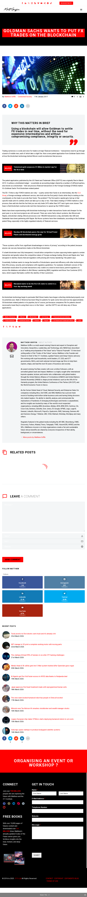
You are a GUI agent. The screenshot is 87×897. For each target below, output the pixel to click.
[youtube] (4, 807)
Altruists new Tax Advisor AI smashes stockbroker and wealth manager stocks (40, 708)
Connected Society (25, 97)
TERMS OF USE (52, 881)
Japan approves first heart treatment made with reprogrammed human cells (39, 687)
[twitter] (23, 803)
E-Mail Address (38, 798)
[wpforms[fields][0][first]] (44, 793)
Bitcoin (22, 317)
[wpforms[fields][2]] (57, 832)
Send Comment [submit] (13, 559)
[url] (43, 546)
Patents (37, 320)
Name (35, 790)
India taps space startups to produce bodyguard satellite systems (35, 730)
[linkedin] (13, 803)
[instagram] (9, 803)
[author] (43, 536)
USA (79, 320)
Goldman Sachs (24, 320)
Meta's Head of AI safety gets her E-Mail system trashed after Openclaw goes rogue (42, 666)
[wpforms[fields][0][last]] (71, 793)
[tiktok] (18, 803)
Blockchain (33, 317)
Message (36, 825)
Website (35, 816)
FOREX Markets (9, 320)
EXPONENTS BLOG (72, 878)
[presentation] (48, 849)
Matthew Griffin (10, 97)
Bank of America (10, 317)
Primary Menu (81, 9)
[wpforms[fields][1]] (57, 802)
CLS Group (45, 317)
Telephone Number (39, 807)
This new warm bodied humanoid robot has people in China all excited (37, 698)
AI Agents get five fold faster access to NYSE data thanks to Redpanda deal (39, 676)
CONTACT (49, 878)
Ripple (46, 320)
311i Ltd (18, 878)
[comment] (43, 516)
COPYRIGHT (58, 878)
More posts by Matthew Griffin (34, 437)
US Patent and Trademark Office (63, 320)
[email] (43, 541)
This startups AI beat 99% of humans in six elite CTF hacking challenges (37, 655)
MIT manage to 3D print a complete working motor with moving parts (36, 644)
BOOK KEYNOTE (66, 3)
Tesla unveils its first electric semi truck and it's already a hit (33, 634)
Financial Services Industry (62, 317)
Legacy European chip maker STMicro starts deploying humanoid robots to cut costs (42, 719)
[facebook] (4, 803)
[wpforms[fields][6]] (57, 811)
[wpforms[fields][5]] (57, 820)
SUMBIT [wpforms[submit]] (37, 855)
